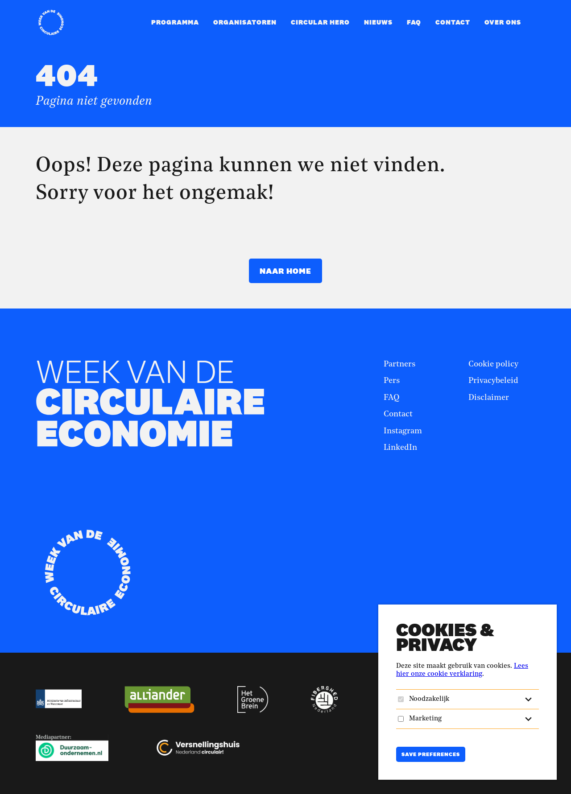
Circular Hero (320, 22)
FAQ (414, 22)
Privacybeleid (493, 381)
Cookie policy (493, 364)
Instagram (403, 431)
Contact (452, 22)
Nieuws (378, 22)
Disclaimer (488, 398)
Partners (399, 364)
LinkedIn (400, 448)
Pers (392, 381)
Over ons (502, 22)
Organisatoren (245, 22)
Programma (175, 22)
